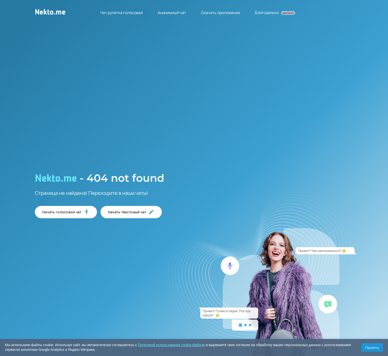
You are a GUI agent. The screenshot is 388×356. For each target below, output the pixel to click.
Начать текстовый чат (131, 212)
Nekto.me (50, 12)
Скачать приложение (220, 12)
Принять (372, 347)
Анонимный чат (172, 12)
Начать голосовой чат (66, 212)
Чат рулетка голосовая (121, 12)
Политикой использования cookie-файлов (171, 345)
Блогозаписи (275, 12)
